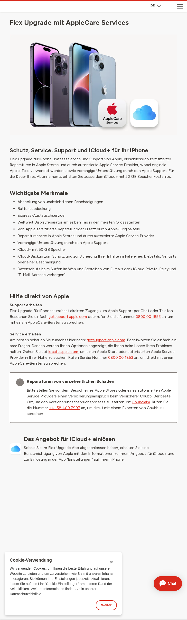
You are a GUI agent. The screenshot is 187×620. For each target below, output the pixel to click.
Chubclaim (141, 402)
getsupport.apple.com (67, 316)
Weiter (106, 605)
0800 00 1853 (148, 316)
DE (155, 6)
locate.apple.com (63, 351)
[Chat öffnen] (168, 583)
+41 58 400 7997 (64, 407)
